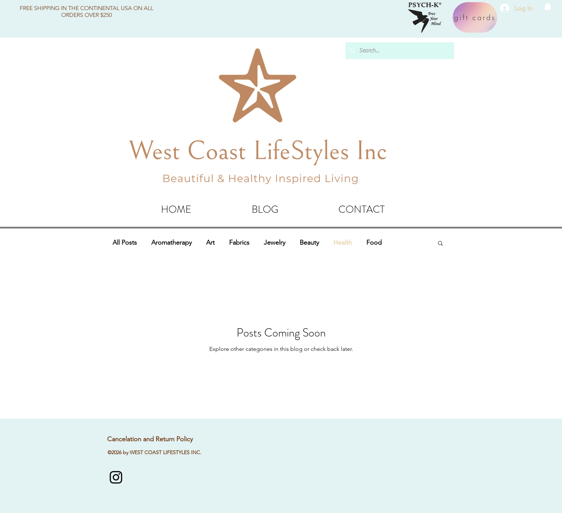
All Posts (125, 242)
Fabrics (239, 242)
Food (374, 242)
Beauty (309, 242)
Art (210, 242)
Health (342, 242)
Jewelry (274, 242)
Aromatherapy (171, 242)
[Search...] (399, 50)
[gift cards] (475, 17)
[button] (547, 6)
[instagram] (116, 477)
